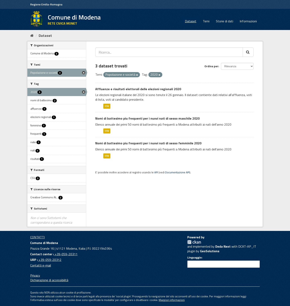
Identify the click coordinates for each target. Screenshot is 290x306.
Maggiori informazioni (172, 300)
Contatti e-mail (40, 265)
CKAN (194, 242)
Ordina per (211, 66)
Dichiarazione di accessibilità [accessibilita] (49, 280)
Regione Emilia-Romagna (46, 4)
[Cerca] (248, 52)
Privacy (35, 275)
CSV (107, 106)
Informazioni (248, 21)
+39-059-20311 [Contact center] (66, 254)
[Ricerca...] (169, 52)
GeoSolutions (209, 251)
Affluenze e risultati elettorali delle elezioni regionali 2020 (138, 89)
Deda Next (223, 246)
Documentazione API (177, 172)
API (156, 172)
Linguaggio (194, 257)
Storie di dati (224, 21)
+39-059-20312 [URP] (49, 259)
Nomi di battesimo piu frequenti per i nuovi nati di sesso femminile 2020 (148, 143)
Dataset (190, 21)
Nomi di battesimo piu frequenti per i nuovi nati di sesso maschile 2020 (147, 118)
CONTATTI (37, 237)
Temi (206, 21)
